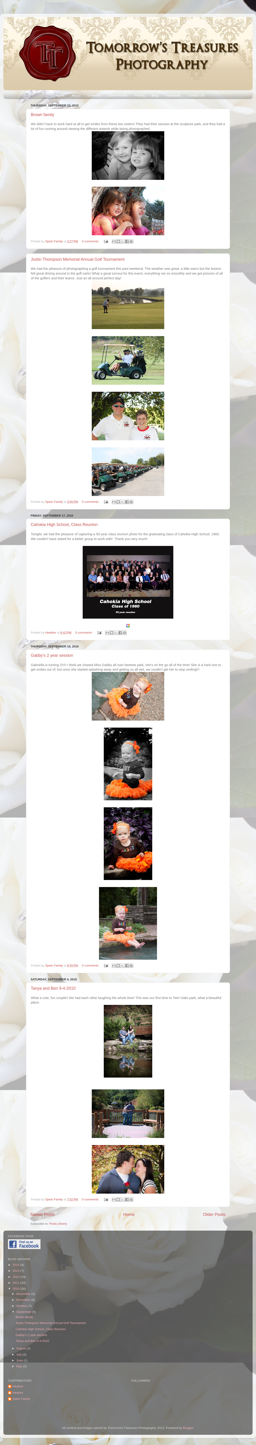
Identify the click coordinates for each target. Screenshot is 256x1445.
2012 (16, 1277)
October (22, 1306)
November (23, 1299)
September (24, 1312)
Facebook (173, 95)
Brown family (42, 114)
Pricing (139, 95)
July (19, 1354)
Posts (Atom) (58, 1223)
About (76, 95)
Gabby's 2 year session (52, 655)
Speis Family (54, 241)
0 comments (90, 241)
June (20, 1360)
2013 (16, 1270)
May (19, 1366)
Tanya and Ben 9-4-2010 (53, 988)
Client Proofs (117, 95)
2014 (16, 1265)
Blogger (188, 1428)
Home (60, 95)
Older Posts (214, 1214)
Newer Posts (43, 1214)
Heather (51, 632)
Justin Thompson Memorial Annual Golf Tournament (78, 259)
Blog (155, 95)
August (21, 1348)
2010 (16, 1288)
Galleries (94, 95)
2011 (16, 1282)
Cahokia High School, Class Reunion (64, 524)
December (23, 1294)
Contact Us (196, 95)
